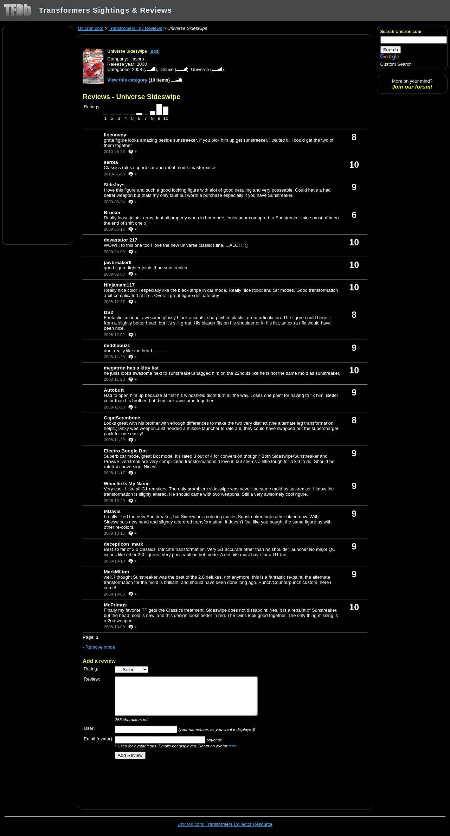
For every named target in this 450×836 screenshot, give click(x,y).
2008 (137, 69)
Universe (200, 69)
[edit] (154, 51)
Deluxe (166, 69)
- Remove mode (99, 647)
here (233, 746)
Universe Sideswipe (127, 51)
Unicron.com (90, 28)
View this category (127, 80)
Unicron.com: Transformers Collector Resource (225, 824)
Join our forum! (412, 87)
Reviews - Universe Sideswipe (131, 97)
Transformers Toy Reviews (135, 28)
